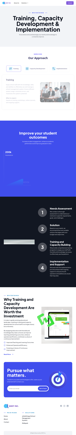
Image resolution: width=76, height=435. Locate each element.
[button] (25, 3)
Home (6, 416)
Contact (6, 422)
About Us (16, 3)
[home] (6, 3)
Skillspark (25, 423)
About (6, 419)
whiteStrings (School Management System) (28, 418)
